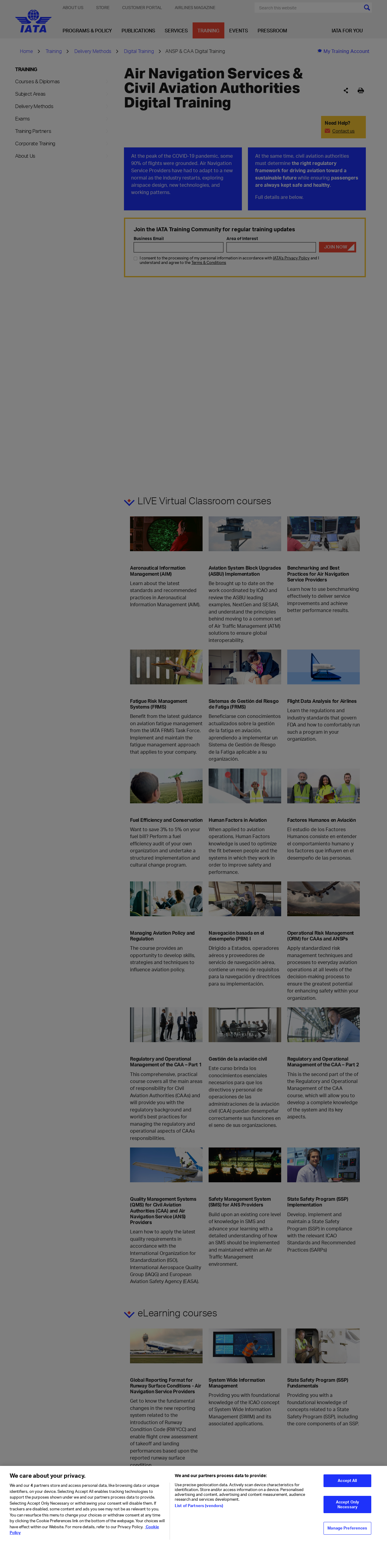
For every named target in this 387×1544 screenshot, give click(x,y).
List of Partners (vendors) (199, 1509)
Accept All (347, 1484)
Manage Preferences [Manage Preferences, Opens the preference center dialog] (347, 1531)
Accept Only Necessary (347, 1508)
